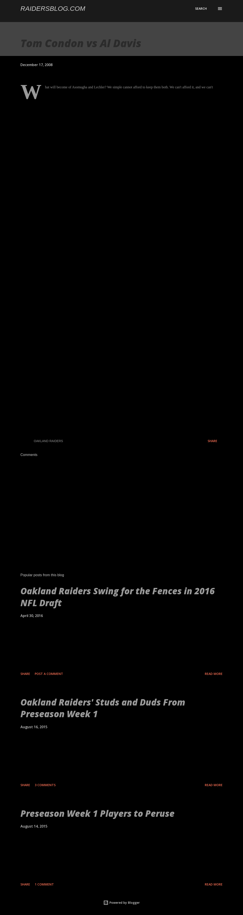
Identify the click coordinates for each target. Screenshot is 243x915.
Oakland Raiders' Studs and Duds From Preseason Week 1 (102, 708)
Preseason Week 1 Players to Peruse (97, 813)
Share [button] (212, 441)
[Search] (201, 8)
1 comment (44, 884)
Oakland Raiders (48, 441)
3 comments (45, 785)
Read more (214, 674)
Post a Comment (49, 674)
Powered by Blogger (121, 902)
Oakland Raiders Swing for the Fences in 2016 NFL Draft (117, 597)
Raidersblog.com (52, 8)
